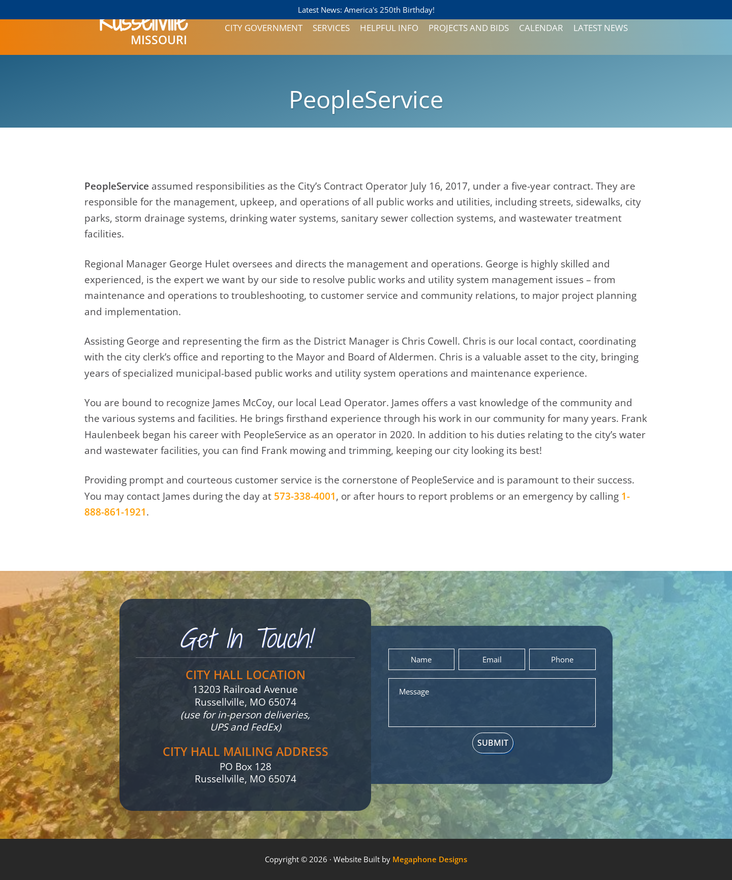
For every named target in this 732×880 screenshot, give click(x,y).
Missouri (143, 33)
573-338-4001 (305, 496)
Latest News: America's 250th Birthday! (366, 10)
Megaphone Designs (429, 859)
